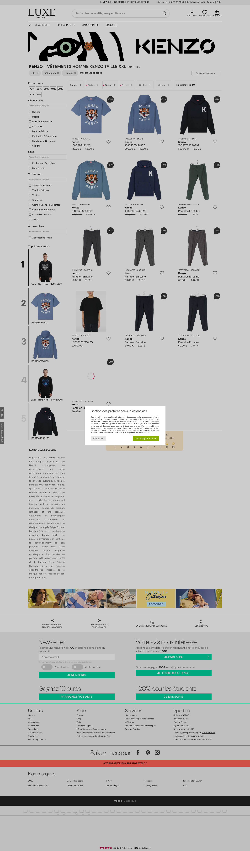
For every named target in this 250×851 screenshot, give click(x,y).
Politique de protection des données (133, 433)
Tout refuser (98, 438)
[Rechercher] (164, 13)
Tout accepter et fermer (146, 438)
